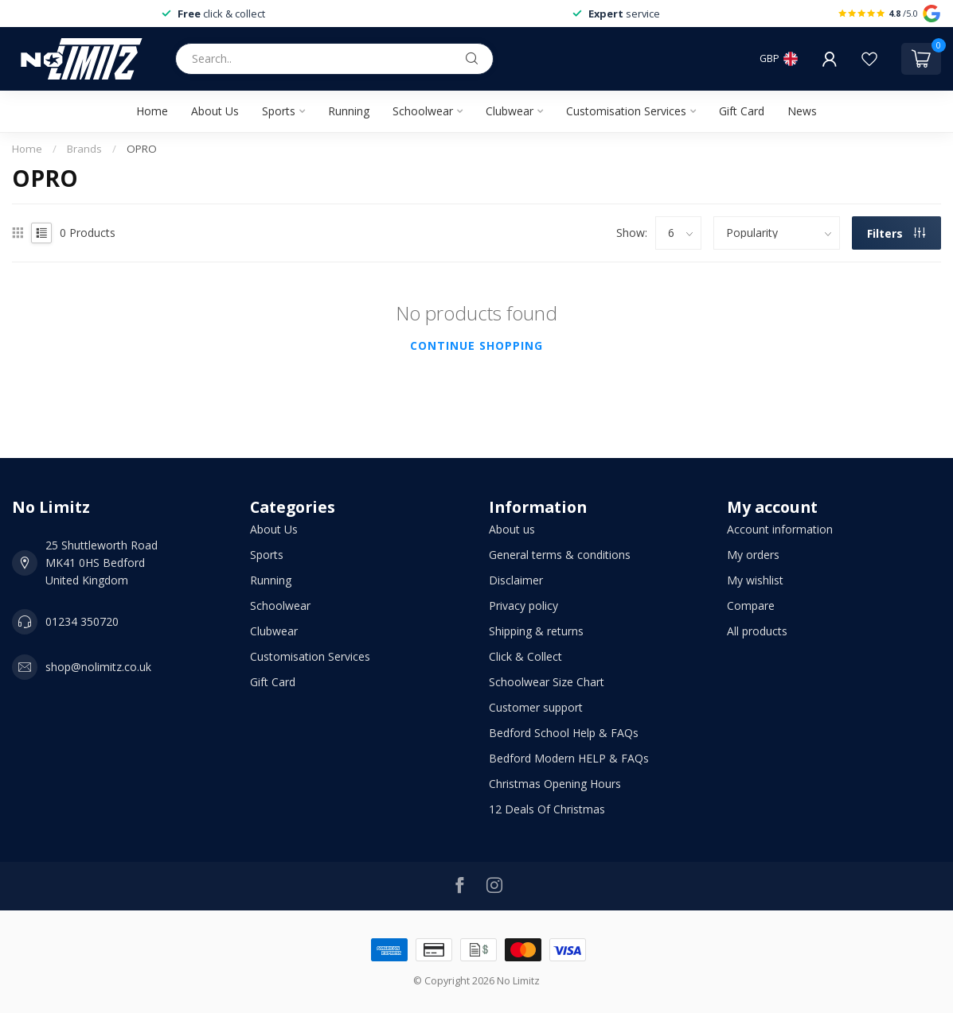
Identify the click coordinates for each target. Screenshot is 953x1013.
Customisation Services (626, 110)
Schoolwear (423, 110)
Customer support (536, 707)
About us (512, 529)
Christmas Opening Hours (555, 783)
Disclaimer (516, 580)
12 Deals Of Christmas (547, 809)
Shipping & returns (536, 630)
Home (152, 110)
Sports (278, 110)
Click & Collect (525, 656)
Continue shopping (476, 345)
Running (348, 110)
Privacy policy (523, 605)
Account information (780, 529)
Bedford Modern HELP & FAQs (569, 758)
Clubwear (509, 110)
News (802, 110)
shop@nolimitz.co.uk (98, 666)
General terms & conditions (560, 554)
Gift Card (741, 110)
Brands (84, 149)
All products (757, 630)
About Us (215, 110)
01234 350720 (82, 621)
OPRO (142, 149)
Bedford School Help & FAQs (564, 732)
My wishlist (755, 580)
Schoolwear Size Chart (546, 681)
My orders (753, 554)
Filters (896, 233)
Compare (751, 605)
